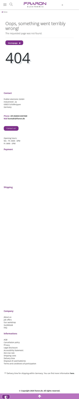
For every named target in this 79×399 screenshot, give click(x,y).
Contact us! (11, 128)
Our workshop (10, 322)
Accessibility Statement (13, 350)
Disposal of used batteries (15, 361)
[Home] (4, 12)
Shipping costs (10, 355)
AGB (5, 339)
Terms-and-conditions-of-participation (20, 363)
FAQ (5, 327)
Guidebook (8, 325)
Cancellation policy (12, 342)
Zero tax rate (9, 353)
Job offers (8, 320)
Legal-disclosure (11, 347)
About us (7, 317)
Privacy (7, 345)
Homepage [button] (14, 43)
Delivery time (9, 358)
